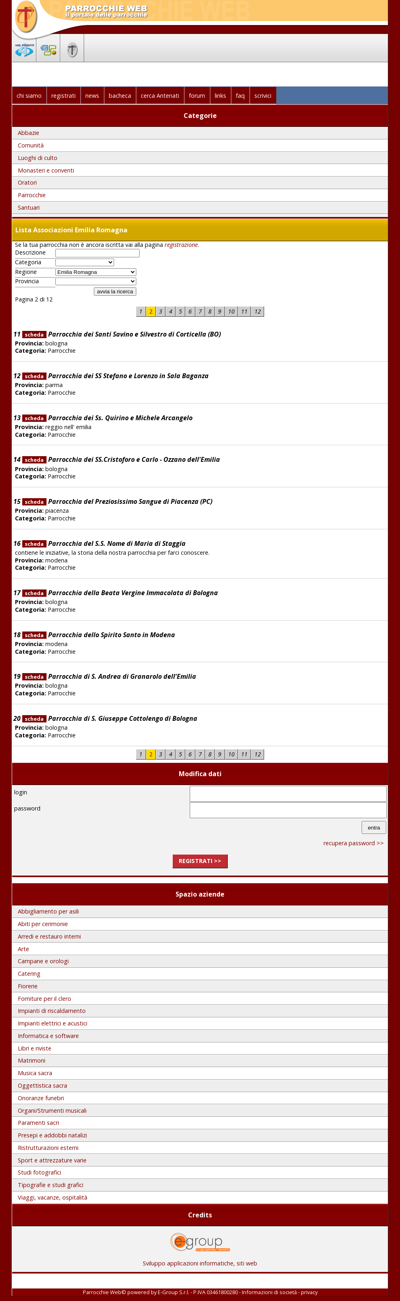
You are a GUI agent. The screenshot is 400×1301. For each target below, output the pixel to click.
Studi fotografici (39, 1172)
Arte (23, 949)
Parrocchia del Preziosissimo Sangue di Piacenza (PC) (117, 501)
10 (231, 311)
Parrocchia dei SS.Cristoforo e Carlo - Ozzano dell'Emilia (121, 459)
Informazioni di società (269, 1292)
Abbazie (28, 133)
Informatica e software (48, 1036)
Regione (26, 272)
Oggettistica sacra (42, 1085)
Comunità (31, 145)
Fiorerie (28, 986)
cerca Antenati (160, 95)
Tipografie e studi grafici (50, 1185)
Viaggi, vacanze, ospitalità (52, 1197)
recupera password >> (354, 843)
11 (244, 311)
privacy (309, 1292)
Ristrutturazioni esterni (48, 1148)
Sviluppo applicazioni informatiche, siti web (200, 1260)
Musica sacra (35, 1073)
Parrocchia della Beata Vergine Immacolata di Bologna (120, 592)
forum (197, 95)
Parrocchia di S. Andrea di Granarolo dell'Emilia (109, 676)
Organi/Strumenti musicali (52, 1110)
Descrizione (30, 252)
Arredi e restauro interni (49, 936)
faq (240, 95)
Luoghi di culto (37, 158)
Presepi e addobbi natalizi (52, 1135)
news (92, 95)
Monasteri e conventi (46, 170)
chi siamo (29, 95)
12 (257, 311)
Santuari (29, 207)
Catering (29, 973)
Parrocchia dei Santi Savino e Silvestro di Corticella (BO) (121, 334)
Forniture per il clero (44, 998)
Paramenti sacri (38, 1122)
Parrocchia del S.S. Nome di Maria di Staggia (104, 543)
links (220, 95)
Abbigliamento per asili (48, 911)
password (27, 808)
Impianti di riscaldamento (52, 1011)
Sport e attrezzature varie (52, 1160)
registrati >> (200, 861)
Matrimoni (31, 1060)
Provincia (27, 281)
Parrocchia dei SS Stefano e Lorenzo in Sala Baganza (115, 375)
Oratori (27, 182)
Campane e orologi (43, 961)
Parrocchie (32, 195)
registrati (63, 95)
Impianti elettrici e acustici (52, 1023)
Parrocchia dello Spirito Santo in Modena (98, 634)
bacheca (120, 95)
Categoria (28, 262)
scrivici (262, 95)
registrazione (181, 244)
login (20, 792)
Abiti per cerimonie (43, 924)
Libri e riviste (34, 1048)
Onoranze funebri (41, 1098)
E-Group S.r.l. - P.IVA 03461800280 (198, 1292)
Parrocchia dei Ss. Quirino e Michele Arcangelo (107, 417)
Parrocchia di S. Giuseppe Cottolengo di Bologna (109, 718)
